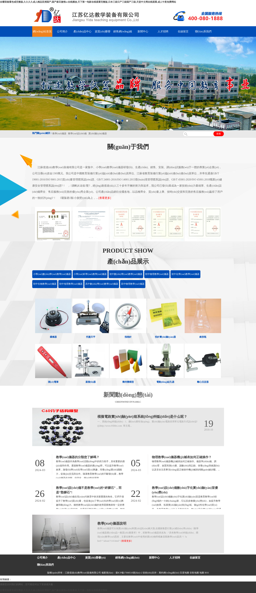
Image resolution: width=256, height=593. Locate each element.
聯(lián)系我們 (203, 31)
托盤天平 (90, 337)
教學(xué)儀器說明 (111, 523)
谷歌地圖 (194, 572)
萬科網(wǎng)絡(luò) (169, 572)
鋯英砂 (79, 579)
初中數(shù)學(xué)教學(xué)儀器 (125, 274)
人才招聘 (163, 31)
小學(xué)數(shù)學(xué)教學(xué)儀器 (52, 274)
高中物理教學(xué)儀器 (132, 284)
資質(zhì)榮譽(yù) (95, 557)
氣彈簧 (23, 579)
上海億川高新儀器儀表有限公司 (43, 579)
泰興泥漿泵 (89, 579)
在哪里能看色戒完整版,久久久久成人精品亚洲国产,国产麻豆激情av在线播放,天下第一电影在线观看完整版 (53, 590)
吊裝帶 (15, 579)
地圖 (201, 572)
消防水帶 (118, 579)
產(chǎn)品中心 (82, 31)
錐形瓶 (202, 337)
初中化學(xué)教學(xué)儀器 (185, 274)
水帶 (98, 579)
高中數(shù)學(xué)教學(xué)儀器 (101, 284)
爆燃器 (53, 337)
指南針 (128, 337)
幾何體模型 (128, 382)
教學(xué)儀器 (163, 579)
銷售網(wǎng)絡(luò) (127, 557)
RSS (207, 572)
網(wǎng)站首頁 (42, 31)
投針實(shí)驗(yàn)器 (165, 337)
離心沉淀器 (203, 382)
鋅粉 (111, 579)
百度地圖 (184, 572)
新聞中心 (142, 31)
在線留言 (183, 31)
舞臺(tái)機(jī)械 (68, 579)
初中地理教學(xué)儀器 (70, 284)
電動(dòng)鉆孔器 (165, 382)
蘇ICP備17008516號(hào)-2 (129, 572)
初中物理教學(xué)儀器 (156, 274)
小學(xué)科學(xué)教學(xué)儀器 (90, 274)
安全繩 (104, 579)
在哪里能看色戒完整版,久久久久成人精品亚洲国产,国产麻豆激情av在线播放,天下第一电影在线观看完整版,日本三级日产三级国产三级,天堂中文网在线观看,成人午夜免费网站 (88, 2)
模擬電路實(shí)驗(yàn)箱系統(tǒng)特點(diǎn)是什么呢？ (142, 417)
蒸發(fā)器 (91, 382)
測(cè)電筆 (53, 382)
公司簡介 (62, 31)
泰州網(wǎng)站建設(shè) (183, 579)
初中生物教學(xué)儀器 (44, 284)
